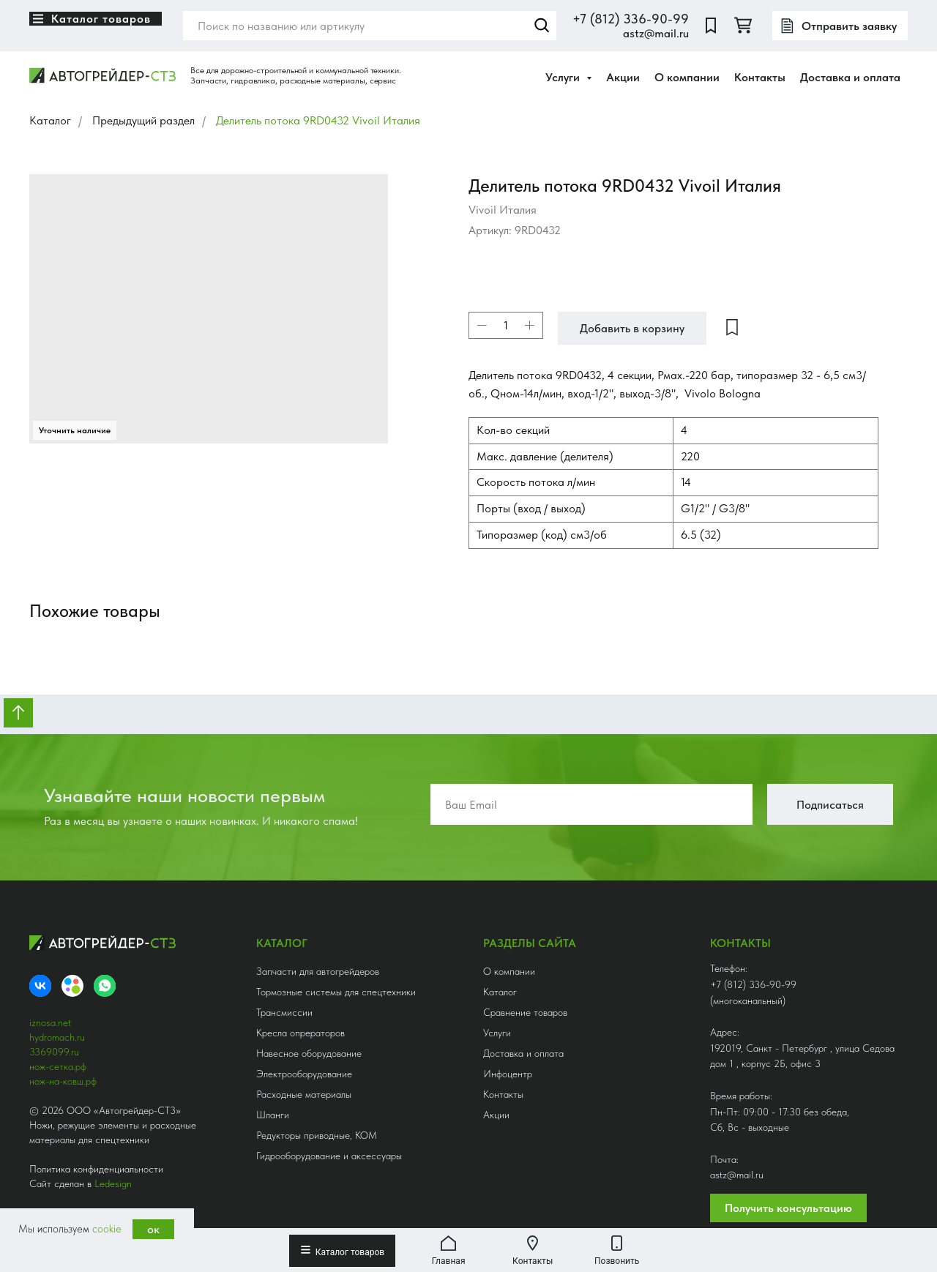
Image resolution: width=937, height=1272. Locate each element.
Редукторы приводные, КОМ (316, 1135)
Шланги (272, 1115)
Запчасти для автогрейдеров (317, 971)
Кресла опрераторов (300, 1033)
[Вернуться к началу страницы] (18, 712)
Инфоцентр (507, 1074)
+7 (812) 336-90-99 (630, 18)
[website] (711, 26)
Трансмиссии (284, 1012)
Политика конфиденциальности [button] (96, 1169)
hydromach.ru (57, 1037)
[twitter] (743, 26)
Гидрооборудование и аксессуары (329, 1155)
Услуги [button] (564, 77)
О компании (687, 77)
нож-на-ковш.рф (63, 1081)
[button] (840, 25)
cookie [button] (107, 1228)
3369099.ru (54, 1052)
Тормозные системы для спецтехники (336, 992)
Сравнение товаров (525, 1012)
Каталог (50, 120)
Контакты (759, 77)
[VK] (40, 986)
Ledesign (113, 1183)
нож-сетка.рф (57, 1066)
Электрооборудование (304, 1074)
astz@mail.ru (656, 33)
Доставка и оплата (850, 77)
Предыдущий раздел (143, 120)
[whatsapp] (105, 986)
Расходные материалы (303, 1094)
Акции (623, 77)
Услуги (497, 1033)
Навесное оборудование (309, 1053)
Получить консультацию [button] (788, 1208)
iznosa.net (50, 1022)
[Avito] (72, 986)
